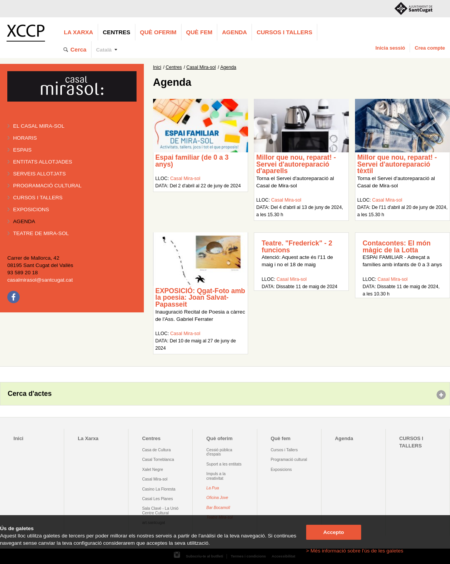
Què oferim (158, 32)
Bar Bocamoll (218, 508)
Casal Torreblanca (158, 459)
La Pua (213, 488)
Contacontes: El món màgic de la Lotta (397, 246)
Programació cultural (47, 186)
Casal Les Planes (157, 499)
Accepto (333, 532)
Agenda (234, 32)
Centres (116, 32)
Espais (22, 150)
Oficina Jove (217, 498)
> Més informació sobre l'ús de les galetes (354, 551)
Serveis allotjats (39, 174)
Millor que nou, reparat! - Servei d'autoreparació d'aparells (296, 164)
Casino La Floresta (158, 489)
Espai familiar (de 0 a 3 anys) (192, 161)
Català (104, 50)
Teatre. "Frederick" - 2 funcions (297, 246)
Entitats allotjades (42, 162)
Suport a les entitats (224, 464)
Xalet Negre (152, 469)
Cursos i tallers (38, 197)
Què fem (199, 32)
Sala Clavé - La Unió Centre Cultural (160, 510)
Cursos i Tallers (284, 450)
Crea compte (430, 48)
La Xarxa (78, 32)
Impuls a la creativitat (216, 476)
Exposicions (31, 209)
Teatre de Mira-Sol (41, 233)
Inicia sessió (390, 48)
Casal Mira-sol (201, 67)
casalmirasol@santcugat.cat (40, 280)
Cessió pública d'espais (219, 452)
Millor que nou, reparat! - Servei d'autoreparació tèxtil (397, 164)
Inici (157, 67)
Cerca (78, 49)
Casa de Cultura (156, 450)
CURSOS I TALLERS (284, 32)
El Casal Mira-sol (38, 126)
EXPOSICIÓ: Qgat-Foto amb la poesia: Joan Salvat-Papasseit (200, 297)
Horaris (25, 138)
